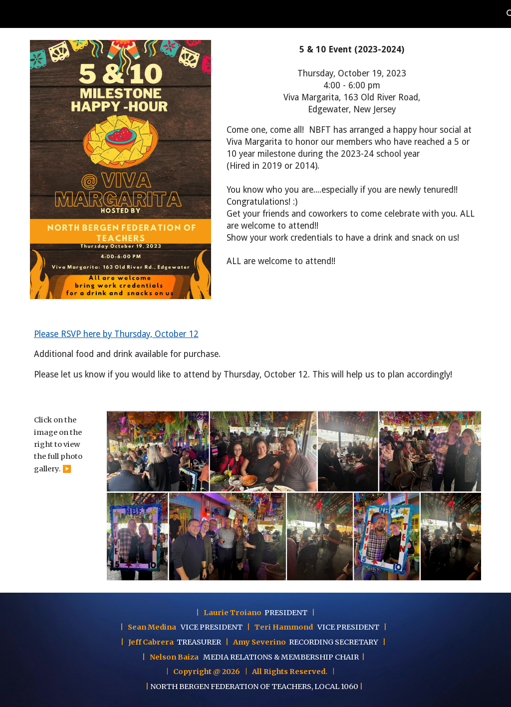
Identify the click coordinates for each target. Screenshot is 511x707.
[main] (352, 156)
